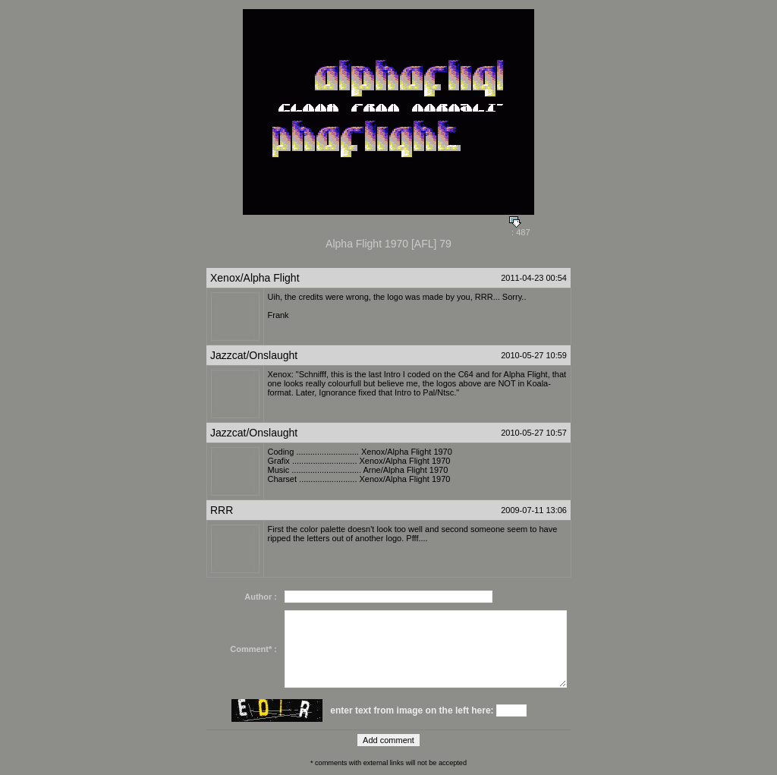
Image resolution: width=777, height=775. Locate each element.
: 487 (519, 228)
